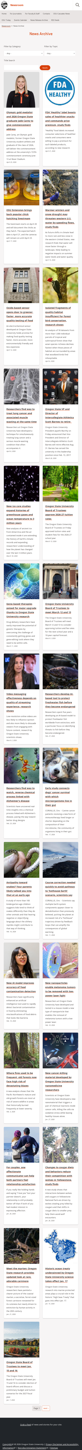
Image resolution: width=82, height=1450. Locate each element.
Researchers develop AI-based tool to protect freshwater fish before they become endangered (60, 700)
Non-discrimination (33, 1448)
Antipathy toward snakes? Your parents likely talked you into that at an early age (19, 889)
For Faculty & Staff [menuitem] (32, 13)
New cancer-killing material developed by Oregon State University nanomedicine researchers (59, 1081)
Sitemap (54, 1448)
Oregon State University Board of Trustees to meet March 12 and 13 (59, 608)
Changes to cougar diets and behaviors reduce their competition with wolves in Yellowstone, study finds (59, 1176)
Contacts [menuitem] (46, 13)
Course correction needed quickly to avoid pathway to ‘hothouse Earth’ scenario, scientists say (60, 889)
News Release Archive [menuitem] (39, 20)
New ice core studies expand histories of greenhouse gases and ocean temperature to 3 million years (20, 514)
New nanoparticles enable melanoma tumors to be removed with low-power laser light (60, 989)
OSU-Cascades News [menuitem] (61, 13)
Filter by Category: (12, 46)
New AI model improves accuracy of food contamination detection (21, 987)
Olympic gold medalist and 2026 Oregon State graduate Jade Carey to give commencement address (19, 121)
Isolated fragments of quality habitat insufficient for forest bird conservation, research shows (58, 316)
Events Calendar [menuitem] (20, 20)
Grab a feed (25, 1424)
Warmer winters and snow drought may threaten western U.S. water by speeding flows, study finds (60, 218)
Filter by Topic (51, 46)
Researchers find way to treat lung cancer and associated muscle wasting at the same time (21, 415)
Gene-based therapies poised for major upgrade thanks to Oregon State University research (21, 610)
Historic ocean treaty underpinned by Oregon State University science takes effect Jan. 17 (59, 1275)
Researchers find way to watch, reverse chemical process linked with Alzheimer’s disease (20, 794)
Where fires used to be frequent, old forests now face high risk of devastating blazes (21, 1079)
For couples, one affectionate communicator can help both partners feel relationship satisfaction (20, 1176)
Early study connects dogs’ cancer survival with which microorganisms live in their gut (58, 796)
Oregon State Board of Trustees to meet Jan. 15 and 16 (19, 1366)
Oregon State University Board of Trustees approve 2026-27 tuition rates (59, 512)
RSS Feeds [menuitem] (55, 20)
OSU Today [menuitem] (6, 20)
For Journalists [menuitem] (16, 13)
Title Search (9, 60)
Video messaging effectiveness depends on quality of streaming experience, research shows (21, 702)
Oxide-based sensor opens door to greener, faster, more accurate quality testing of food (19, 314)
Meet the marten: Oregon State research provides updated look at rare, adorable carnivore (21, 1275)
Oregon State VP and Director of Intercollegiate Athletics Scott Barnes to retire (59, 415)
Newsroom (16, 5)
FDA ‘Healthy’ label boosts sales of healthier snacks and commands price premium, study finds (60, 118)
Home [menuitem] (4, 13)
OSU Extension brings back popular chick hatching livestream (19, 214)
